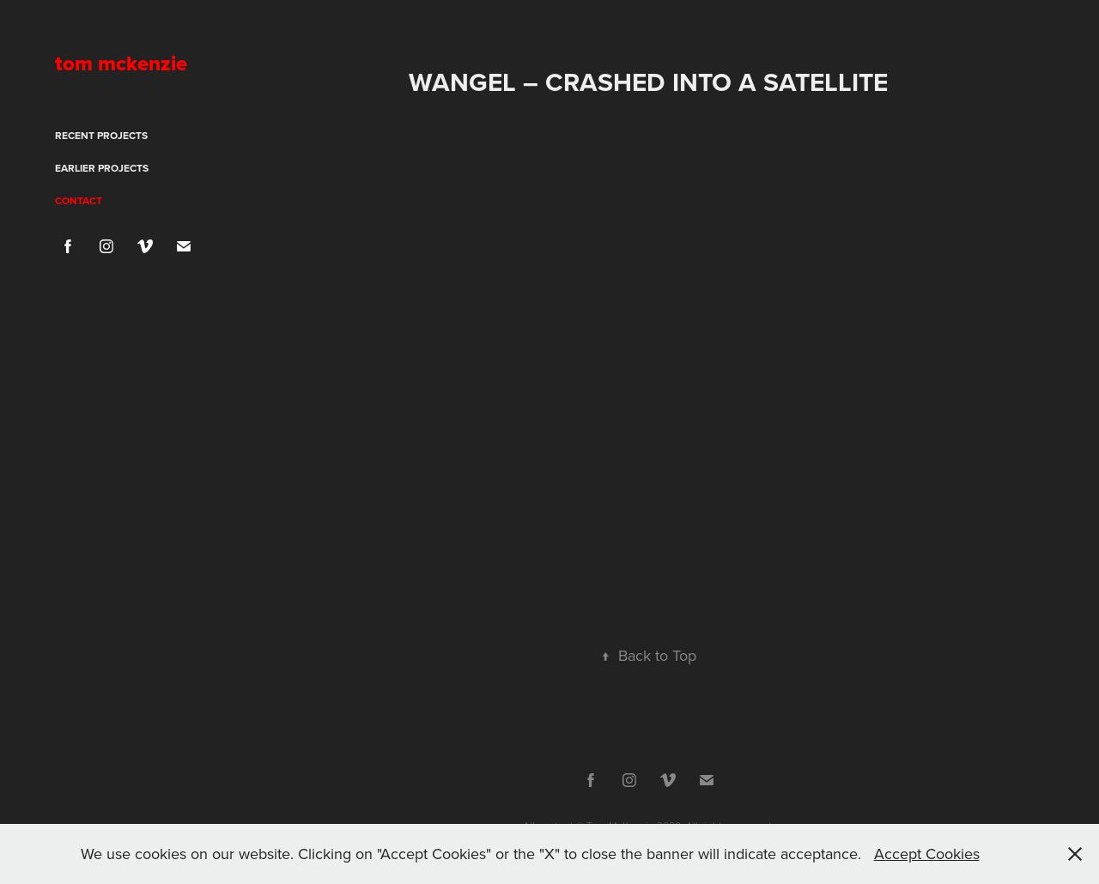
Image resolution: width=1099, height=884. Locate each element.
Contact (78, 200)
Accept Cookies (927, 853)
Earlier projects (102, 167)
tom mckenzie (121, 63)
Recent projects (101, 135)
